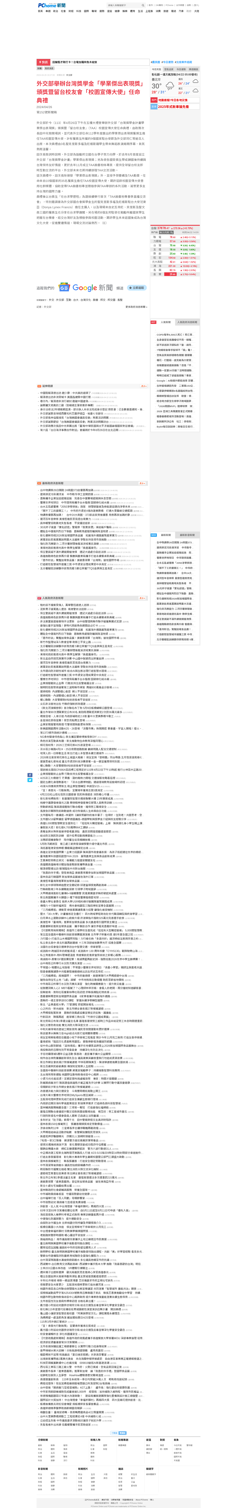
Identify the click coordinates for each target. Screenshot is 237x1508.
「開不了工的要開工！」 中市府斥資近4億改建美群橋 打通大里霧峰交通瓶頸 (86, 510)
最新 (40, 1445)
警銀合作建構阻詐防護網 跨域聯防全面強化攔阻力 (69, 1255)
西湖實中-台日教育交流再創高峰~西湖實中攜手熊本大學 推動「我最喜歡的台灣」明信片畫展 (94, 1264)
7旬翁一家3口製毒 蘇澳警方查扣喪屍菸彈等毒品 (69, 1140)
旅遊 (165, 11)
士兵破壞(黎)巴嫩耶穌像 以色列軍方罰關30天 (79, 62)
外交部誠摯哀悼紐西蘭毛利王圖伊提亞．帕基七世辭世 (71, 413)
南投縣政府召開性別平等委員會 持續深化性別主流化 (71, 1049)
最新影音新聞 (187, 535)
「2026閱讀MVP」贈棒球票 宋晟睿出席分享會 (183, 406)
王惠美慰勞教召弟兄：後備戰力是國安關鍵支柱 (67, 860)
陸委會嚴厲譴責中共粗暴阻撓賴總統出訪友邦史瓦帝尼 (71, 971)
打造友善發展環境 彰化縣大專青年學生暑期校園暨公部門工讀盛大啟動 (82, 1157)
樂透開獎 (193, 69)
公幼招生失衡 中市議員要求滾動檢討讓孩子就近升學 (70, 1420)
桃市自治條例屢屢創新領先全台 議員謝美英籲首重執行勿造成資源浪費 (81, 1058)
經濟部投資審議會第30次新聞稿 (58, 1342)
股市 (151, 5)
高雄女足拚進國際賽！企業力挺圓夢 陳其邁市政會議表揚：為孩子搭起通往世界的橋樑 (90, 852)
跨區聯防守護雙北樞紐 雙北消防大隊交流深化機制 (69, 1169)
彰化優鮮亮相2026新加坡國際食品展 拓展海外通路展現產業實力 (193, 598)
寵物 (65, 1445)
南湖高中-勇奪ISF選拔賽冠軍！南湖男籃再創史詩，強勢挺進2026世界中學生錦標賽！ (90, 959)
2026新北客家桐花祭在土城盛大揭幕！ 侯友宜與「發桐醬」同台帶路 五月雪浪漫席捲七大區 (93, 757)
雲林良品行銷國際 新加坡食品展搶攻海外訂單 (66, 877)
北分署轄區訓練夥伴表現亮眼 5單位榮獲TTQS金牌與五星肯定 (191, 639)
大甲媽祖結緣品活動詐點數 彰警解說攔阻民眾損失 (70, 1132)
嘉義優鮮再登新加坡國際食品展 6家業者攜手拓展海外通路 (75, 996)
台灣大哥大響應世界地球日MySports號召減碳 (66, 1095)
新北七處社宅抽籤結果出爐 (56, 1185)
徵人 (152, 1500)
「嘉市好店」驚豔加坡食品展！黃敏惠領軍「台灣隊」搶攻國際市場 (194, 629)
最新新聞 (161, 535)
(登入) (196, 5)
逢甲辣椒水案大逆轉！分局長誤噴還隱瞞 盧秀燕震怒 (71, 1350)
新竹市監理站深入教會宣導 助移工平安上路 (65, 642)
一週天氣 (178, 1449)
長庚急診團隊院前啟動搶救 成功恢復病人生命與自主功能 (73, 811)
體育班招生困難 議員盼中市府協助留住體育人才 (68, 1247)
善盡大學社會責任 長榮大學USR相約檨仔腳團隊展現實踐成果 (76, 901)
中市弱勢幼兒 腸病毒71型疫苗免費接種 (63, 1202)
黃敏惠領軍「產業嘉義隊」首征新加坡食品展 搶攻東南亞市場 (77, 1181)
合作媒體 (180, 5)
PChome (169, 5)
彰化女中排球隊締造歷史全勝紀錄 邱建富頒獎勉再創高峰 (73, 885)
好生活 (134, 1474)
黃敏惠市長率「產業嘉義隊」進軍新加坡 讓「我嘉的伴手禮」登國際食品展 (85, 1371)
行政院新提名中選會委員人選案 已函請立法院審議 (69, 1115)
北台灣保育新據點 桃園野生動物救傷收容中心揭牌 (69, 1074)
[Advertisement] (93, 337)
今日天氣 (156, 69)
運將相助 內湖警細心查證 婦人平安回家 (64, 691)
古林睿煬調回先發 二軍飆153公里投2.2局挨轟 (183, 385)
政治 (55, 11)
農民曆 (155, 62)
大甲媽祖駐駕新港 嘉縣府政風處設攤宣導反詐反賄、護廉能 (75, 1012)
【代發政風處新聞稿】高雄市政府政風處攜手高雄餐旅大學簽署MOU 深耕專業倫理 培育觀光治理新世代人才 (103, 1338)
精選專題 (122, 1445)
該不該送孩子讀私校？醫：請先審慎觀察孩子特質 (184, 345)
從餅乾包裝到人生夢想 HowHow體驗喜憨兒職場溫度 (71, 1375)
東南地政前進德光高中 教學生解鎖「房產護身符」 (184, 614)
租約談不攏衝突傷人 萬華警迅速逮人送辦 (64, 605)
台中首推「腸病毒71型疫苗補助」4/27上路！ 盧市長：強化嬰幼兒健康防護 (85, 1387)
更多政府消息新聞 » (136, 306)
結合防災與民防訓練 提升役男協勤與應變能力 (67, 835)
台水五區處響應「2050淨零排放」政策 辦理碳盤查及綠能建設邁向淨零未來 (85, 506)
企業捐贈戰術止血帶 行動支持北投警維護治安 (67, 683)
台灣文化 (85, 300)
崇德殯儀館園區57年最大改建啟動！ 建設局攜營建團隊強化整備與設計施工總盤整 (89, 1395)
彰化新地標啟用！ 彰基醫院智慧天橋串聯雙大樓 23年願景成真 (76, 798)
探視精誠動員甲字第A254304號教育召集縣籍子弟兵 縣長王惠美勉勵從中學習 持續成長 (92, 1293)
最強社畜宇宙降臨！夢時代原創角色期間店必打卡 (69, 625)
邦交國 (111, 300)
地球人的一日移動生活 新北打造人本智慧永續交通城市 (72, 753)
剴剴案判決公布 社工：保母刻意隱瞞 (178, 421)
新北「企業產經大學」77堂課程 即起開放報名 (67, 1004)
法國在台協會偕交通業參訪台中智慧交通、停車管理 (70, 947)
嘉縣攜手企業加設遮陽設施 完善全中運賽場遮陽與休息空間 (190, 552)
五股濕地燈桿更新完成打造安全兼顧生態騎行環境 (69, 1099)
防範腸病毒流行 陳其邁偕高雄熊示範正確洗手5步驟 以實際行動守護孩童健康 (85, 1082)
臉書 (95, 300)
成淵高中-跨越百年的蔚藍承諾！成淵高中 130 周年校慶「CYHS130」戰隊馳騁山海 (89, 951)
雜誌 (173, 11)
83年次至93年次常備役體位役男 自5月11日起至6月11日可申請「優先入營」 (85, 1210)
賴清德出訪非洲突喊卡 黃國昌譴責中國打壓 (65, 397)
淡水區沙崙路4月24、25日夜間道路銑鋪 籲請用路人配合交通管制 (78, 749)
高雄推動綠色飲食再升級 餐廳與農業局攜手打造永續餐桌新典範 (191, 624)
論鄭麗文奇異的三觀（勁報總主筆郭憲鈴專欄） (67, 405)
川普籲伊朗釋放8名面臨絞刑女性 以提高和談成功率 (186, 390)
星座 (109, 11)
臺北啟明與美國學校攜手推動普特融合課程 (65, 1243)
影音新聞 (43, 1468)
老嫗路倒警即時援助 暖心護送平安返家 (63, 1235)
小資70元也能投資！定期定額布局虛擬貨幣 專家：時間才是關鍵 (78, 1078)
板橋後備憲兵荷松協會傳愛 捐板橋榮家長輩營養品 (69, 1404)
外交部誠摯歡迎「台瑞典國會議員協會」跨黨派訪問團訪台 (74, 421)
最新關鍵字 (151, 1474)
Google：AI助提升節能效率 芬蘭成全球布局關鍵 (183, 380)
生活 (140, 11)
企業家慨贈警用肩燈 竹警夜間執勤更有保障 (65, 724)
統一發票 (164, 1449)
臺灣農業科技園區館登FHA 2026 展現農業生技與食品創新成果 (77, 856)
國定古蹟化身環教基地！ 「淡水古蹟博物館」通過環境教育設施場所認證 (82, 782)
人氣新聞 (161, 322)
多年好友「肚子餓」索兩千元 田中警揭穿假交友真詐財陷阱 (75, 1120)
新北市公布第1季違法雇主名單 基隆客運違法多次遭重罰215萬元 (78, 1177)
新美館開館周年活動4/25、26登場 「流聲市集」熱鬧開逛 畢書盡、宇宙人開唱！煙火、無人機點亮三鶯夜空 (103, 728)
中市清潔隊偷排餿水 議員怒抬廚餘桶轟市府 (65, 1165)
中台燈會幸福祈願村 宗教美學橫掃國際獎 (64, 1231)
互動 (68, 300)
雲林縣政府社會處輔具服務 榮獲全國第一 (65, 1190)
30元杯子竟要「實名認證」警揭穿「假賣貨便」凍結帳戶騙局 (190, 588)
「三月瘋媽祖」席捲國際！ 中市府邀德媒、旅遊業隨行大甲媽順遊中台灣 (83, 975)
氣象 (176, 1439)
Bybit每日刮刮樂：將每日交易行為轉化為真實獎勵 (184, 426)
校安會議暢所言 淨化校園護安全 (59, 1334)
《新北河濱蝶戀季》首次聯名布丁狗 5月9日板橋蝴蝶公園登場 (76, 708)
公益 (133, 1482)
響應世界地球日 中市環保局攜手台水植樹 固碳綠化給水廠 (189, 557)
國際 (86, 11)
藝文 (133, 1478)
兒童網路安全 (127, 1500)
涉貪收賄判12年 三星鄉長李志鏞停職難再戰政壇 (69, 1128)
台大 (76, 300)
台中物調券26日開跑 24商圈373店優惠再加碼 (182, 542)
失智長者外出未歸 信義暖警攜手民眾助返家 (65, 1424)
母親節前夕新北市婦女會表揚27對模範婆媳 (65, 1087)
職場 (94, 11)
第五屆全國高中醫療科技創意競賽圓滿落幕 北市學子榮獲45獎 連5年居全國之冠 (86, 934)
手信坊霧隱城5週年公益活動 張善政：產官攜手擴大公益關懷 (75, 1054)
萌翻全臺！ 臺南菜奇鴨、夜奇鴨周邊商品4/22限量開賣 (72, 1412)
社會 (63, 11)
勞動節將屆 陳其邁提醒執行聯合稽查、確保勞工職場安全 (73, 806)
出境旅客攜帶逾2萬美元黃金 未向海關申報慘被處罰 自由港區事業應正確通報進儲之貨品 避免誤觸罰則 (102, 1358)
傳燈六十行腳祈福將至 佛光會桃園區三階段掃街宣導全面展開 (77, 905)
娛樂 (124, 11)
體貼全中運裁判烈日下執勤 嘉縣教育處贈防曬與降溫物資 (189, 593)
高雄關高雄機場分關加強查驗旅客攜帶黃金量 (66, 864)
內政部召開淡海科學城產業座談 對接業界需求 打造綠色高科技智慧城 (80, 1103)
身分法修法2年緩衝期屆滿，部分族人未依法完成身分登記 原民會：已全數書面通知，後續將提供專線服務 (101, 409)
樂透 (162, 1445)
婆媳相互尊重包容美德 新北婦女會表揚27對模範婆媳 (71, 1173)
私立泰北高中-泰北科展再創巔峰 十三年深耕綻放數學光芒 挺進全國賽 (80, 942)
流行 (65, 1460)
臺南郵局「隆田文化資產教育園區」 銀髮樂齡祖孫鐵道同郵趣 (76, 1041)
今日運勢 (167, 62)
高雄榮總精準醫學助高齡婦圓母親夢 (61, 1408)
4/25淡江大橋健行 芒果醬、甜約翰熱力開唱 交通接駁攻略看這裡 (77, 778)
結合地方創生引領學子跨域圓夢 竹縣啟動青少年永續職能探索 (191, 401)
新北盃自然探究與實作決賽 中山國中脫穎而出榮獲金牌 (72, 658)
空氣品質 (168, 69)
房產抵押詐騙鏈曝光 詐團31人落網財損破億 (66, 1136)
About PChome (142, 1500)
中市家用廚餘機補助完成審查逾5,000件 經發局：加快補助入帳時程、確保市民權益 (89, 1391)
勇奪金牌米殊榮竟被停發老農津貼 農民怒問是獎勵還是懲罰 (75, 831)
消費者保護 (115, 1500)
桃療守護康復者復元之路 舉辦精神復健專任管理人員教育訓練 (76, 802)
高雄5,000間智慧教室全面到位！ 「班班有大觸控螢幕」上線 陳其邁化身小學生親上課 (91, 823)
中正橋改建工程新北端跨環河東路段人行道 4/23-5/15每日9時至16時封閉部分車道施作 (90, 1152)
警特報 (189, 1445)
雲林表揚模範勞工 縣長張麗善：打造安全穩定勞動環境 (73, 1161)
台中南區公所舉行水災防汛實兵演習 (61, 963)
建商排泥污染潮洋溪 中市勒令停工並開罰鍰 (181, 547)
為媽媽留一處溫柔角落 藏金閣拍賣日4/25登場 (66, 1317)
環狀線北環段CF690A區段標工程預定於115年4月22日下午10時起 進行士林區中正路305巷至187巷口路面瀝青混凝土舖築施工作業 (116, 769)
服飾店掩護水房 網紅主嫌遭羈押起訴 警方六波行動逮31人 (76, 1148)
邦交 (102, 300)
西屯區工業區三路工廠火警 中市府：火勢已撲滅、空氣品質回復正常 (81, 1367)
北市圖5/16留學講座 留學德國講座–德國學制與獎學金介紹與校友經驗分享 (83, 819)
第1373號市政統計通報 (53, 732)
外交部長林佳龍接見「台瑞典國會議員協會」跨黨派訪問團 (74, 417)
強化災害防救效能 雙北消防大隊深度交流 (64, 1025)
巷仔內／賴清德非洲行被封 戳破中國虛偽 (64, 401)
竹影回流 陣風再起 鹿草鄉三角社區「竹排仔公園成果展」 (75, 1017)
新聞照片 (83, 1468)
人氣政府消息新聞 (187, 322)
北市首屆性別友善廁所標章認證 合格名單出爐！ (68, 1301)
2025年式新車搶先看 (173, 106)
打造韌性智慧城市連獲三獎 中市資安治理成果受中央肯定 (188, 634)
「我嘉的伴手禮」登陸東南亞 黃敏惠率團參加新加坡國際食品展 (77, 872)
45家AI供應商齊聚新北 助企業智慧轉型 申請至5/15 (70, 786)
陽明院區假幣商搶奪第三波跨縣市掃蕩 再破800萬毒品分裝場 (76, 687)
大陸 (196, 11)
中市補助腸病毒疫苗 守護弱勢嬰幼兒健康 (65, 1194)
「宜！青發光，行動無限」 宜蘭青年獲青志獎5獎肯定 (71, 790)
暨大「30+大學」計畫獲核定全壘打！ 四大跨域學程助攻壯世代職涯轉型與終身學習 (89, 914)
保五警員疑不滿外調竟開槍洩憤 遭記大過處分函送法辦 (187, 619)
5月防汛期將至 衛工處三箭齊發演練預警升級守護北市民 (73, 844)
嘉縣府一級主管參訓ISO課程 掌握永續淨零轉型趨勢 (71, 1000)
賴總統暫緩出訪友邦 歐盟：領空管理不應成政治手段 (186, 396)
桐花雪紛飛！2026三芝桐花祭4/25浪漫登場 (65, 745)
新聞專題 (123, 1439)
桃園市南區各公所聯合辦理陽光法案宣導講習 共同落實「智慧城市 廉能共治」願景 (88, 1288)
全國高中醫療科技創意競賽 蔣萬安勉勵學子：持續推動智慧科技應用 (80, 1070)
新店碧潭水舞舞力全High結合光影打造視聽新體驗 (69, 1033)
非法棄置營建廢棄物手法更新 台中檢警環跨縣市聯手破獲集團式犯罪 (81, 621)
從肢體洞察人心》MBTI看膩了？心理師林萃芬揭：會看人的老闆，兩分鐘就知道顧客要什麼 (93, 988)
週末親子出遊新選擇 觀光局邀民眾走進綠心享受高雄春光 (74, 1272)
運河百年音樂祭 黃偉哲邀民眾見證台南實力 (180, 578)
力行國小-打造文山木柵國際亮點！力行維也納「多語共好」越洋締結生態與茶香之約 (89, 938)
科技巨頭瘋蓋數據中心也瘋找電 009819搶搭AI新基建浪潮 (74, 1363)
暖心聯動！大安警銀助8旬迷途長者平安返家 (66, 765)
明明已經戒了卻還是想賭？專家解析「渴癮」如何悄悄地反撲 (190, 375)
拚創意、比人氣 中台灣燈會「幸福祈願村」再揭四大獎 (72, 1206)
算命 (148, 1445)
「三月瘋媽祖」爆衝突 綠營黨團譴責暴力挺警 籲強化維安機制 (76, 909)
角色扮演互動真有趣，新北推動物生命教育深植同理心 (71, 741)
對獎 (162, 1439)
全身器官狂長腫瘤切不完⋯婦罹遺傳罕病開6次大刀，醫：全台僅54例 (194, 339)
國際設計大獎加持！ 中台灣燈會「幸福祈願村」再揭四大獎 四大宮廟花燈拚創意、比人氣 (93, 1400)
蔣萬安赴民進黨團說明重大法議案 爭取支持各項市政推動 (188, 603)
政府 (188, 11)
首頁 (40, 11)
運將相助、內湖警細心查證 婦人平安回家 (64, 695)
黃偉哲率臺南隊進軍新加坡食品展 (60, 881)
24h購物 (159, 5)
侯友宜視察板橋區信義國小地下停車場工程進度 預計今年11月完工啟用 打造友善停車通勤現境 (95, 1037)
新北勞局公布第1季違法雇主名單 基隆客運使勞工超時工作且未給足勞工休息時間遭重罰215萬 (94, 1021)
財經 (71, 11)
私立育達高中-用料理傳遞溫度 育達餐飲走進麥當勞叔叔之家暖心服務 (80, 955)
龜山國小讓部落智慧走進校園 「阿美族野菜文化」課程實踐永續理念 (80, 1313)
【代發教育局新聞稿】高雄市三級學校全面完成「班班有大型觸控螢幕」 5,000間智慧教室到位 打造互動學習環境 (106, 930)
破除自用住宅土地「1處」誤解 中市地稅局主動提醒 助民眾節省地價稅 (82, 979)
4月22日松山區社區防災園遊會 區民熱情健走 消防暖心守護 (74, 794)
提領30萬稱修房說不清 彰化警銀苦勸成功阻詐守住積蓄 (73, 1144)
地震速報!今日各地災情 (172, 100)
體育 (132, 11)
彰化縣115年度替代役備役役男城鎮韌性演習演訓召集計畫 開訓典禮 (80, 1309)
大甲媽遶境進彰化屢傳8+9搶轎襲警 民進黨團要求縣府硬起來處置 (78, 893)
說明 (189, 5)
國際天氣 (178, 1457)
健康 (117, 11)
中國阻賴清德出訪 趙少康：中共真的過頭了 (65, 393)
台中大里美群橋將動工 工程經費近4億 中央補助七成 (70, 1416)
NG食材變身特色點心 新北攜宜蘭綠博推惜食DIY (68, 736)
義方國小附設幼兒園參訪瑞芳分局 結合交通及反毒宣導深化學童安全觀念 (82, 1305)
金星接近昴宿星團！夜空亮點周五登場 (62, 720)
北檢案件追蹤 (183, 62)
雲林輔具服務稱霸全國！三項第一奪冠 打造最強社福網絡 (74, 1107)
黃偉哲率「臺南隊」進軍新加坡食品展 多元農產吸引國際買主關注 (78, 922)
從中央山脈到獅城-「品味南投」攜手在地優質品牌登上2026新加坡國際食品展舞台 (88, 1045)
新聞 (39, 68)
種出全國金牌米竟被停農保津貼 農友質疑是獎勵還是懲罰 (73, 1276)
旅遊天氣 (178, 1453)
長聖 (120, 300)
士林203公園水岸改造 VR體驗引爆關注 (64, 1268)
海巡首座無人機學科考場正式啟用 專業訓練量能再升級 (72, 1214)
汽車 (181, 11)
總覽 (120, 1474)
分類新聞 (43, 1439)
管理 (120, 1486)
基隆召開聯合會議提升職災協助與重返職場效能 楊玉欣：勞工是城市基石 (83, 1111)
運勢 (101, 11)
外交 (51, 300)
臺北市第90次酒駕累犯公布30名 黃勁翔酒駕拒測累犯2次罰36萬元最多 (81, 712)
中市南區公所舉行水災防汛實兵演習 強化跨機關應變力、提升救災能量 (82, 984)
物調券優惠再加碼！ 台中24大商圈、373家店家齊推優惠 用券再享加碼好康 (85, 515)
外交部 (69, 75)
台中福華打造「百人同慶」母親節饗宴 (62, 1198)
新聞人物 (95, 1439)
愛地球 (134, 1486)
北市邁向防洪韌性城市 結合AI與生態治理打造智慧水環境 (73, 671)
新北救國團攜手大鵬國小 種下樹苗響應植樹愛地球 (69, 897)
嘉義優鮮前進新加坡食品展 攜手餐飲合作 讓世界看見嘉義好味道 (78, 926)
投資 (120, 1482)
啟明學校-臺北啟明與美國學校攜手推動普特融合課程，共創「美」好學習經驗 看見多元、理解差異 (97, 1251)
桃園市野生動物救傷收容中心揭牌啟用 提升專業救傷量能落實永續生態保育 (84, 1297)
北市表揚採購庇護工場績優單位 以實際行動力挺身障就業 (73, 1346)
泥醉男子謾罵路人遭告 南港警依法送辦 (63, 609)
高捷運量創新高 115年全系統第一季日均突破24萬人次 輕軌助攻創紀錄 (83, 1379)
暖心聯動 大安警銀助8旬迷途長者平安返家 (65, 699)
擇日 (148, 1453)
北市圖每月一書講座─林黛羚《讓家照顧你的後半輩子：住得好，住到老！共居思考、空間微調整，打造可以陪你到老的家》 (112, 815)
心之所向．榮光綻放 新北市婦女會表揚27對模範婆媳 (72, 1008)
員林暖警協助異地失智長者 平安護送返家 (180, 583)
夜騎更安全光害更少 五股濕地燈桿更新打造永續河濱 (71, 1284)
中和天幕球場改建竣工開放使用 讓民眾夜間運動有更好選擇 (74, 1029)
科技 (78, 11)
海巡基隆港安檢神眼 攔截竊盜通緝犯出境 (64, 848)
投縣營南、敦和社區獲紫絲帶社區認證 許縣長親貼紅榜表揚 (74, 992)
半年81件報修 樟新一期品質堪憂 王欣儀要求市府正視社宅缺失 (76, 1280)
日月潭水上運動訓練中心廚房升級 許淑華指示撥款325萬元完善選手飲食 (82, 918)
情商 (65, 1449)
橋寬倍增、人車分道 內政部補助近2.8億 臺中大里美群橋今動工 (77, 716)
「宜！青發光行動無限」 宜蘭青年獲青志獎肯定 (68, 1325)
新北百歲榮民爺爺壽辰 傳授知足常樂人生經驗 (66, 1066)
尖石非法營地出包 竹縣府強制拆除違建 (63, 704)
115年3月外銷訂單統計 (53, 1321)
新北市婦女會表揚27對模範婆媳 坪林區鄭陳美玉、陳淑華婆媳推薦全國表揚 (84, 1062)
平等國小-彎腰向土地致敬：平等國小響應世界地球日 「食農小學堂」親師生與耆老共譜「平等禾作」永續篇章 (104, 967)
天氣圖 (177, 1460)
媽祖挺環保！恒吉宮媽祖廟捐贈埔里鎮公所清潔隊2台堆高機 (75, 1383)
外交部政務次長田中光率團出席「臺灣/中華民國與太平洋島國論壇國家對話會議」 (88, 426)
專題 (48, 11)
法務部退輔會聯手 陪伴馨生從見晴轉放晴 (65, 839)
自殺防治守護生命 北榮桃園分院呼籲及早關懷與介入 (70, 1222)
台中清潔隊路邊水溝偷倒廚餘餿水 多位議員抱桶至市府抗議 (74, 1260)
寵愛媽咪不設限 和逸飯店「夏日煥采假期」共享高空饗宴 (73, 1354)
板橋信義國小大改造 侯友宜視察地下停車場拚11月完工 (73, 1227)
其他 (65, 1478)
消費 (158, 11)
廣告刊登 (105, 1500)
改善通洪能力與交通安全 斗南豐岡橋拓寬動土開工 (70, 1091)
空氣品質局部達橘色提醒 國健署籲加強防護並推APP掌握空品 (190, 355)
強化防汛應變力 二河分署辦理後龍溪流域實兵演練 (184, 608)
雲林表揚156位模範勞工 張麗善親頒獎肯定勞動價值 (71, 1124)
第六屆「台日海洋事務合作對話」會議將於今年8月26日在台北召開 (79, 430)
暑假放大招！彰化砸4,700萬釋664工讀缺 (64, 827)
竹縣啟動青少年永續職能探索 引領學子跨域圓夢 (68, 889)
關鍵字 (150, 1468)
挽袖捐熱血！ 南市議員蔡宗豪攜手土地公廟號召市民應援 (73, 1239)
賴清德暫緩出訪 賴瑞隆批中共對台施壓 (63, 868)
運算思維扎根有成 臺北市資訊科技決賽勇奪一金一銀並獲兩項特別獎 (80, 761)
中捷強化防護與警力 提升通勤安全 (61, 1218)
